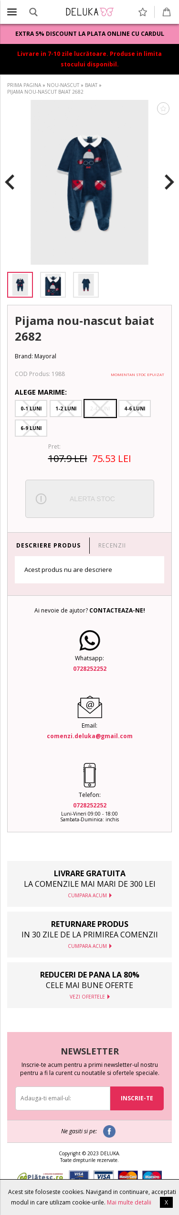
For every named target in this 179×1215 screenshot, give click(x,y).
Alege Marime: (41, 392)
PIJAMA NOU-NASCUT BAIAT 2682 (45, 91)
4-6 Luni (134, 408)
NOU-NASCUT (63, 85)
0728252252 (89, 669)
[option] (89, 182)
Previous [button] (9, 182)
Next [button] (169, 182)
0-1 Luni (31, 408)
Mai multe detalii (129, 1202)
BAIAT (91, 85)
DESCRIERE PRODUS (48, 545)
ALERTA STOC (92, 499)
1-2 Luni (65, 408)
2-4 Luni (100, 408)
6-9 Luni (31, 428)
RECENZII (112, 545)
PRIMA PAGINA (24, 85)
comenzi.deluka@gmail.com (90, 736)
